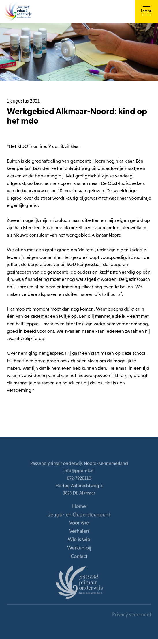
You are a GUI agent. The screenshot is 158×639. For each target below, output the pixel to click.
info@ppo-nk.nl (79, 470)
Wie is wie (79, 540)
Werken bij (79, 548)
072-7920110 (79, 478)
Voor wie (79, 523)
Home (79, 507)
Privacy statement (131, 615)
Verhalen (79, 531)
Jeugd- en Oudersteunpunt (79, 515)
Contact (79, 556)
